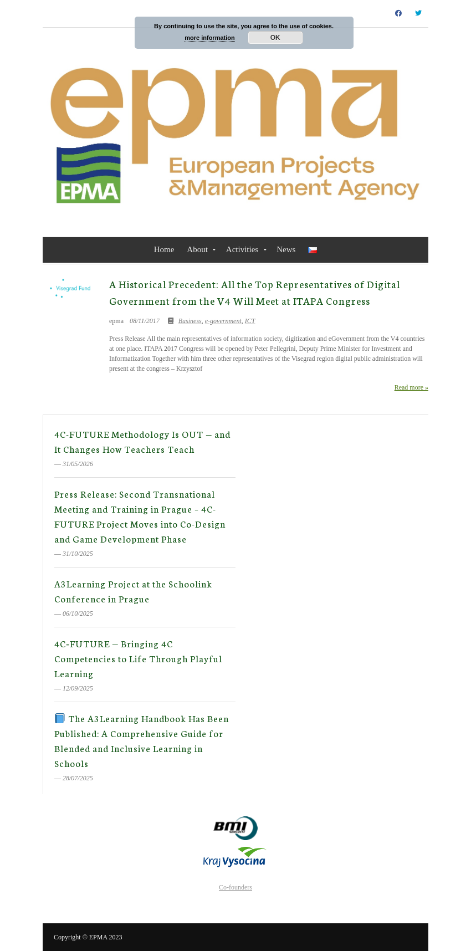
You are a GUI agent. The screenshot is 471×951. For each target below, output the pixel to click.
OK (275, 38)
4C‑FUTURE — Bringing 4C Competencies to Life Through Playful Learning (138, 658)
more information (209, 37)
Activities (242, 249)
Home (164, 249)
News (286, 249)
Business (190, 321)
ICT (250, 321)
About (197, 249)
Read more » (411, 387)
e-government (223, 321)
